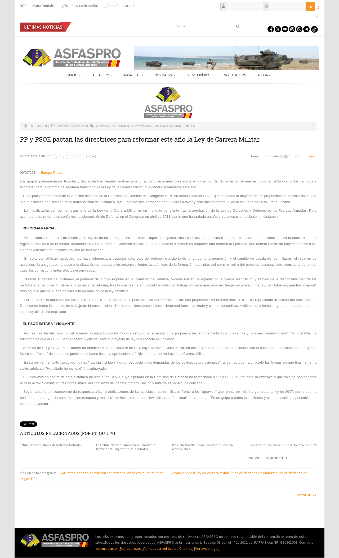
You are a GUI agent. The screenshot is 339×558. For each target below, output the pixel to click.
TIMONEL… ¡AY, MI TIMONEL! (267, 458)
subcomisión (142, 126)
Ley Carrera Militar (168, 126)
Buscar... (173, 22)
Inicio (74, 75)
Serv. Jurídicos (200, 75)
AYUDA (264, 75)
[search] (207, 26)
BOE (23, 5)
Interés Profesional (72, 126)
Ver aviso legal (206, 548)
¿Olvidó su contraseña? (80, 5)
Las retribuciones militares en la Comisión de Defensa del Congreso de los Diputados (126, 447)
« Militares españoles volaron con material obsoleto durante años (112, 472)
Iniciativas (133, 75)
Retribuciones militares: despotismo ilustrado (50, 445)
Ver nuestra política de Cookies (167, 548)
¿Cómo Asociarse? (119, 5)
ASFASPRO (102, 75)
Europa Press (51, 173)
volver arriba (306, 494)
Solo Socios (235, 75)
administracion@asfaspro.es (118, 548)
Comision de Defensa (113, 126)
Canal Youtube (44, 5)
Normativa (165, 75)
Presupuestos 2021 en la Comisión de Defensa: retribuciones (203, 447)
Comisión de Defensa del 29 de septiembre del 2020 (282, 445)
